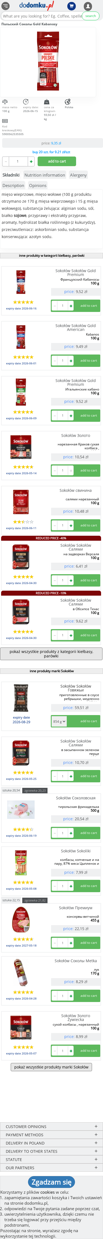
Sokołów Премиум (75, 907)
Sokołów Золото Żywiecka (75, 1017)
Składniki (11, 175)
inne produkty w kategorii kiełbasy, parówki (51, 255)
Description (13, 185)
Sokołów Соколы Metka (76, 960)
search (90, 15)
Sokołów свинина (76, 490)
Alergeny (78, 175)
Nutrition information (44, 175)
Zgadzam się (51, 1182)
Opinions (37, 185)
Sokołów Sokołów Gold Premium (75, 272)
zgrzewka (35, 790)
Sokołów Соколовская (76, 797)
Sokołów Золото (75, 435)
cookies (47, 1192)
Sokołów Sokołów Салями (75, 547)
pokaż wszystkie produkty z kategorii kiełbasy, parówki (51, 653)
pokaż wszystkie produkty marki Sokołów (51, 1067)
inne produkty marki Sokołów (52, 671)
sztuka (11, 790)
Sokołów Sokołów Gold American (75, 327)
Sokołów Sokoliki (76, 850)
